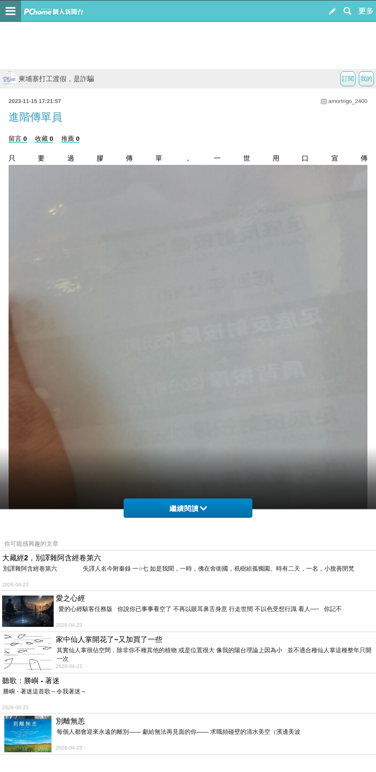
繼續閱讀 (188, 509)
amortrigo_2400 (347, 101)
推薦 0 (70, 138)
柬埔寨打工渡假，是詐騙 (48, 78)
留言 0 (18, 138)
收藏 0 (44, 138)
